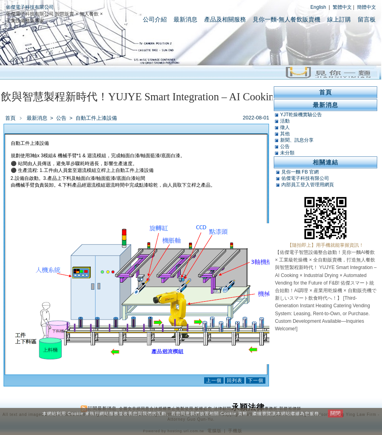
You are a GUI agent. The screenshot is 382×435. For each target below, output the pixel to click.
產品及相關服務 (225, 19)
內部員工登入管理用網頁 (307, 184)
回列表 (234, 380)
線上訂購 (339, 19)
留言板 (367, 19)
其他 (285, 134)
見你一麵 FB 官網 (300, 172)
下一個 (255, 380)
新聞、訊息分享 (297, 140)
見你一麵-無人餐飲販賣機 (286, 19)
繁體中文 (342, 7)
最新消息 (185, 19)
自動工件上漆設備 (96, 118)
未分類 (287, 153)
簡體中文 (366, 7)
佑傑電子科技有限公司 (30, 7)
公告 (62, 118)
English (318, 7)
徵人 (285, 127)
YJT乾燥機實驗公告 (301, 114)
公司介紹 (155, 19)
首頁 (10, 118)
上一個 (214, 380)
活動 (285, 121)
